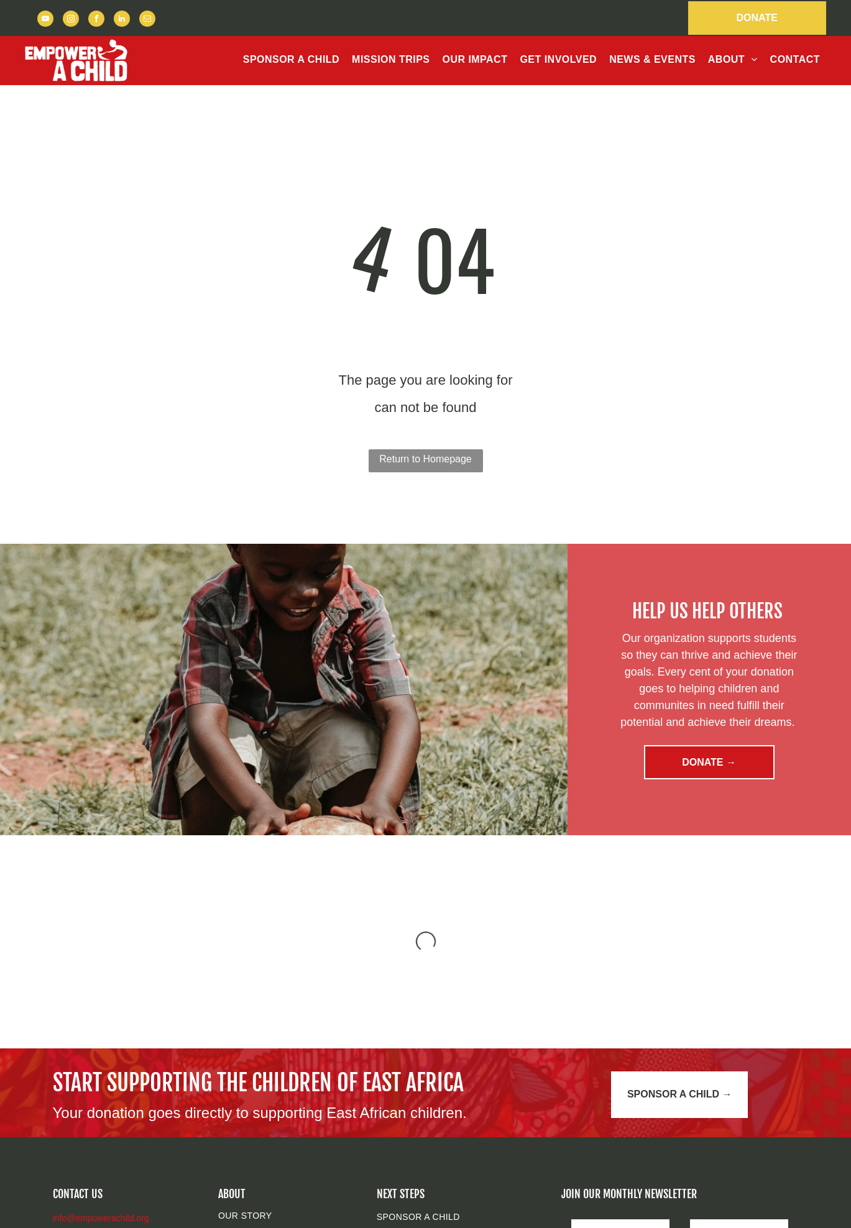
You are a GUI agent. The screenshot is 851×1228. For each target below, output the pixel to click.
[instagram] (71, 20)
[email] (147, 20)
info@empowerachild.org (101, 1218)
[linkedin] (122, 20)
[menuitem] (291, 60)
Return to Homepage (425, 459)
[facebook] (96, 20)
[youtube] (45, 20)
